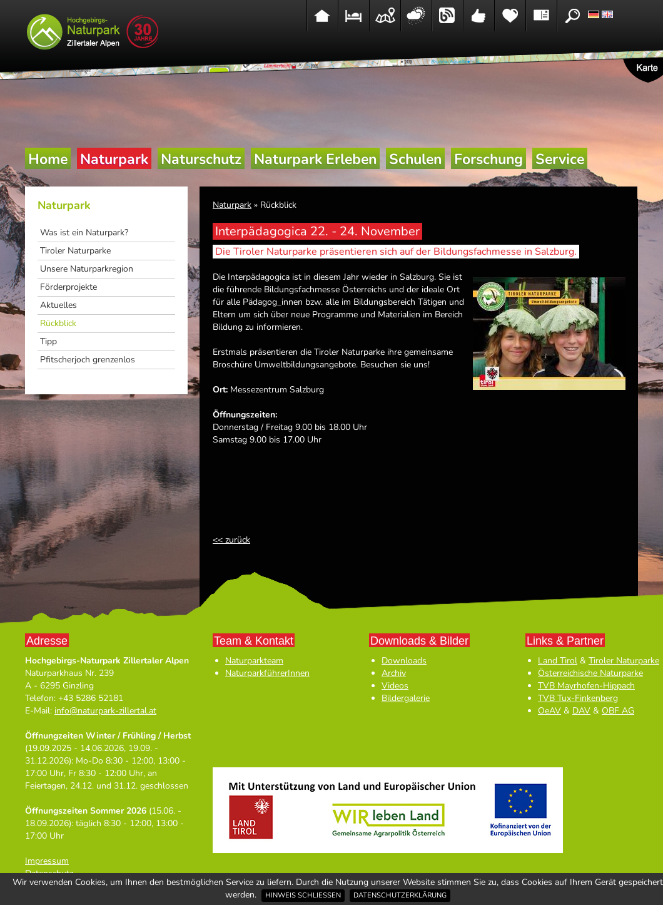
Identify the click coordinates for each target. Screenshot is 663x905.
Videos (395, 686)
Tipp (48, 341)
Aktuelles (58, 305)
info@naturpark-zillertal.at (105, 711)
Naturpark (114, 159)
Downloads (404, 661)
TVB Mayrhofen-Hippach (586, 686)
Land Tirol (557, 661)
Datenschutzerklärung (400, 895)
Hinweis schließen (303, 895)
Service (559, 159)
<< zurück (231, 540)
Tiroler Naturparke (75, 251)
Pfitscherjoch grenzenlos (87, 360)
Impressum (47, 861)
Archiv (394, 673)
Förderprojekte (68, 287)
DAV (581, 711)
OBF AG (618, 711)
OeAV (549, 711)
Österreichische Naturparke (590, 673)
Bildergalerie (406, 698)
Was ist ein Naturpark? (84, 232)
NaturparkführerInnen (267, 673)
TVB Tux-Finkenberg (578, 698)
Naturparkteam (254, 661)
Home (48, 159)
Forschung (488, 159)
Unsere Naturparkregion (86, 269)
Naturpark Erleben (315, 159)
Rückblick (58, 323)
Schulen (415, 159)
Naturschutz (201, 159)
